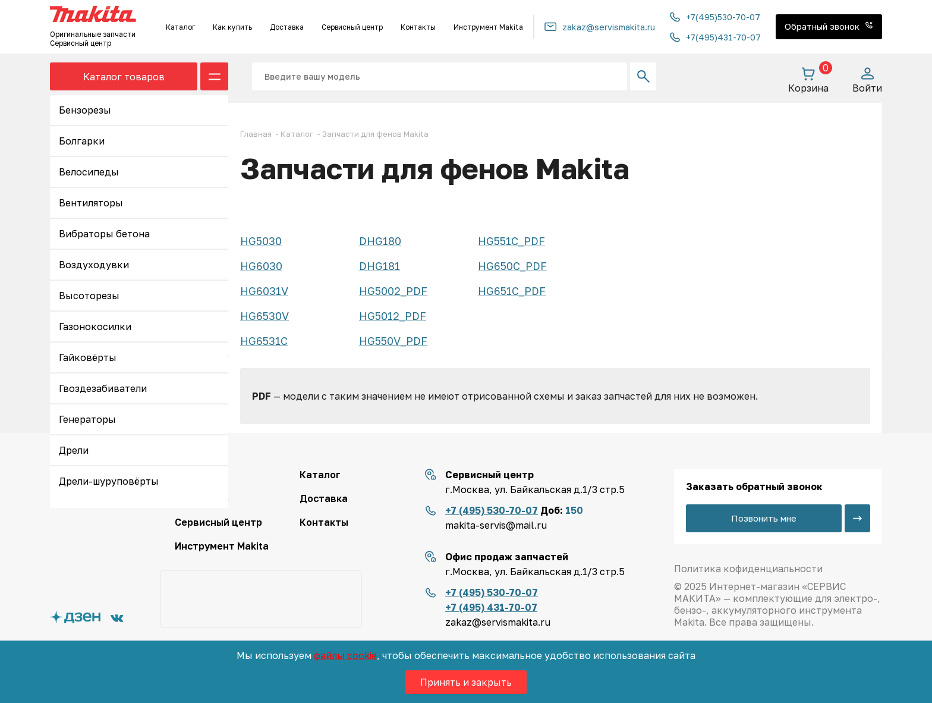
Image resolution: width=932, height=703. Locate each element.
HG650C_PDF (512, 265)
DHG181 (379, 265)
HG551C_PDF (511, 240)
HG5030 (261, 240)
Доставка (287, 27)
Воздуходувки (94, 265)
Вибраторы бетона (104, 234)
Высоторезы (89, 296)
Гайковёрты (87, 357)
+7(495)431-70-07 (715, 37)
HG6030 (261, 265)
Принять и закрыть (466, 682)
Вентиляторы (91, 203)
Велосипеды (89, 172)
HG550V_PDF (393, 340)
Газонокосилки (95, 326)
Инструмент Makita (488, 27)
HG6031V (264, 290)
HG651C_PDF (512, 290)
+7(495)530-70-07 (715, 17)
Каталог (180, 27)
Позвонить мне (763, 518)
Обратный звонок (829, 26)
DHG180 (380, 240)
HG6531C (264, 340)
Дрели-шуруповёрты (109, 481)
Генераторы (87, 419)
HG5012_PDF (392, 315)
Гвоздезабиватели (103, 388)
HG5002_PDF (393, 290)
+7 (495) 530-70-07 (491, 510)
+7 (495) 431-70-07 (491, 607)
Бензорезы (85, 110)
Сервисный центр (352, 27)
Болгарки (82, 141)
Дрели (74, 450)
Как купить (232, 27)
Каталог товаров (124, 77)
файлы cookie (345, 655)
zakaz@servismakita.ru (599, 27)
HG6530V (264, 315)
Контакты (418, 27)
